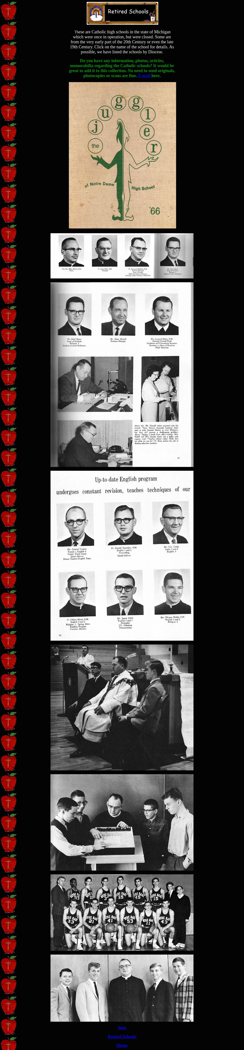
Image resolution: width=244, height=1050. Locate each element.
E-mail (144, 75)
